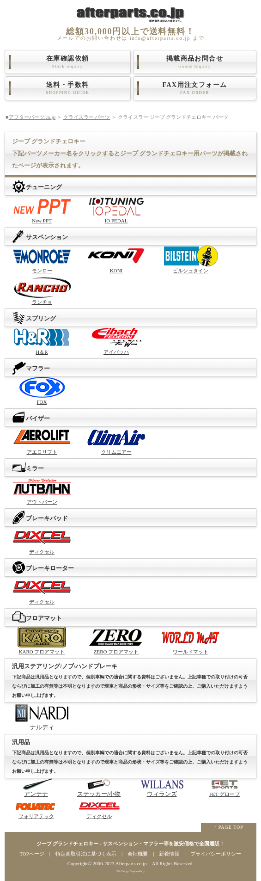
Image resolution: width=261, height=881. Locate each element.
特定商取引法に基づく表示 (85, 853)
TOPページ (32, 853)
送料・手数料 (67, 88)
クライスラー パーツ (86, 117)
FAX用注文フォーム (195, 88)
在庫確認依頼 (67, 62)
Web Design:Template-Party (130, 871)
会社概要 (137, 853)
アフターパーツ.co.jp (32, 117)
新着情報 (169, 853)
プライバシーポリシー (215, 853)
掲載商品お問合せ (195, 62)
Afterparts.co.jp (131, 863)
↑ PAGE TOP (228, 827)
